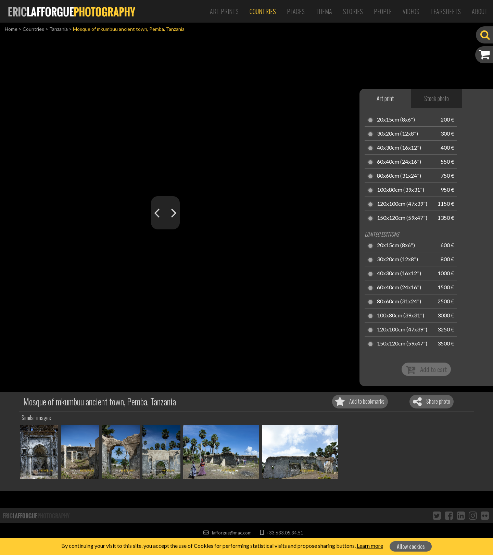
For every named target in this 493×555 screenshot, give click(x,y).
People (383, 11)
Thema (324, 11)
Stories (353, 11)
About (480, 11)
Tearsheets (445, 11)
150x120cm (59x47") (402, 218)
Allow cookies (411, 546)
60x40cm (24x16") (399, 162)
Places (296, 11)
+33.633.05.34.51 (281, 532)
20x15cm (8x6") (396, 120)
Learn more (370, 545)
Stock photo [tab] (436, 98)
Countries (263, 11)
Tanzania (58, 29)
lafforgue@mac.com (227, 532)
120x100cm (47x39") (402, 204)
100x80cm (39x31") (400, 190)
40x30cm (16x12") (399, 148)
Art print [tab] (385, 98)
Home (11, 29)
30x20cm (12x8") (397, 134)
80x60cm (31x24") (399, 176)
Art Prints (224, 11)
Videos (411, 11)
